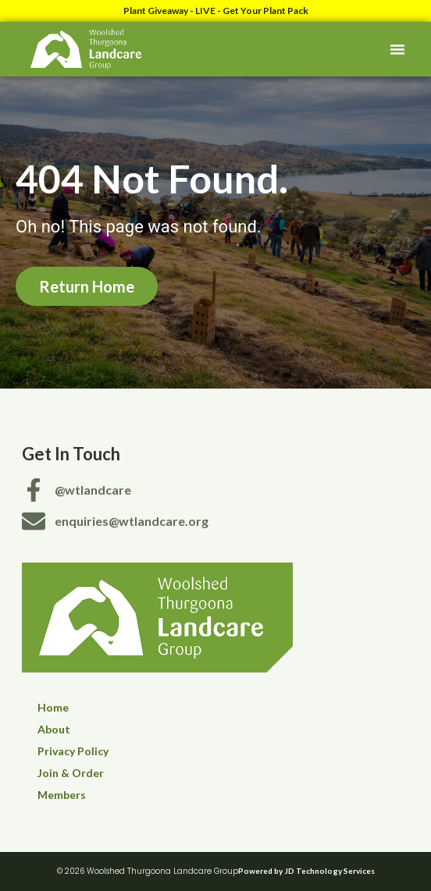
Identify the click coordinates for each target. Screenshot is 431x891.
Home (53, 707)
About (53, 729)
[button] (397, 49)
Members (61, 794)
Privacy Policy (73, 751)
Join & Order (70, 772)
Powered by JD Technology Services (306, 870)
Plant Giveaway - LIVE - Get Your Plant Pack (215, 10)
